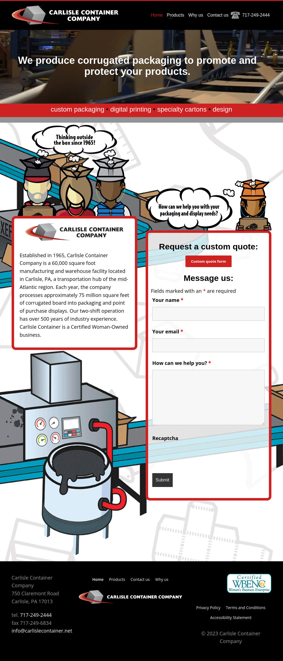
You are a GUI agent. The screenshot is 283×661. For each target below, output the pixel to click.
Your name (168, 300)
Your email (167, 331)
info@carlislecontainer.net (42, 630)
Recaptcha (165, 438)
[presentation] (194, 455)
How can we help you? (181, 363)
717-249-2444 (36, 615)
